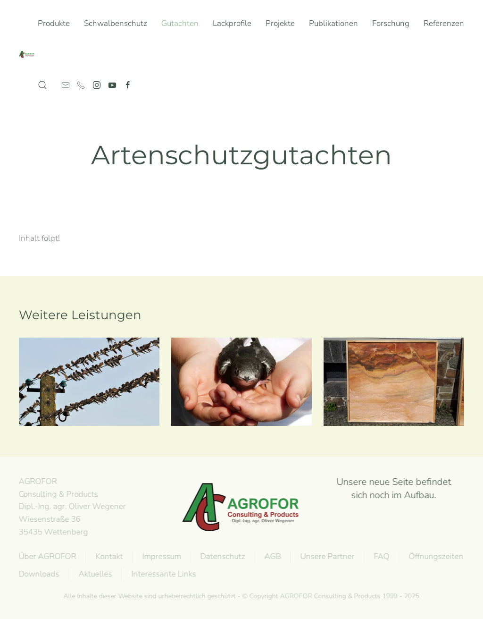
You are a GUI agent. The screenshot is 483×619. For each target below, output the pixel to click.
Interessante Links (163, 573)
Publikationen (333, 23)
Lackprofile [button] (232, 23)
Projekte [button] (280, 23)
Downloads (38, 573)
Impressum (161, 556)
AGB (272, 556)
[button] (42, 85)
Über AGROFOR (46, 556)
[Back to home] (28, 54)
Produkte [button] (54, 23)
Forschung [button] (390, 23)
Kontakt (108, 556)
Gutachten (180, 23)
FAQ (381, 556)
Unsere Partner (327, 556)
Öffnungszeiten (435, 556)
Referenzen (444, 23)
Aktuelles (94, 573)
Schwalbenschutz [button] (115, 23)
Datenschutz (222, 556)
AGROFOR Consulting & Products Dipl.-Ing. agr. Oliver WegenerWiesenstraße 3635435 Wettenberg (71, 506)
